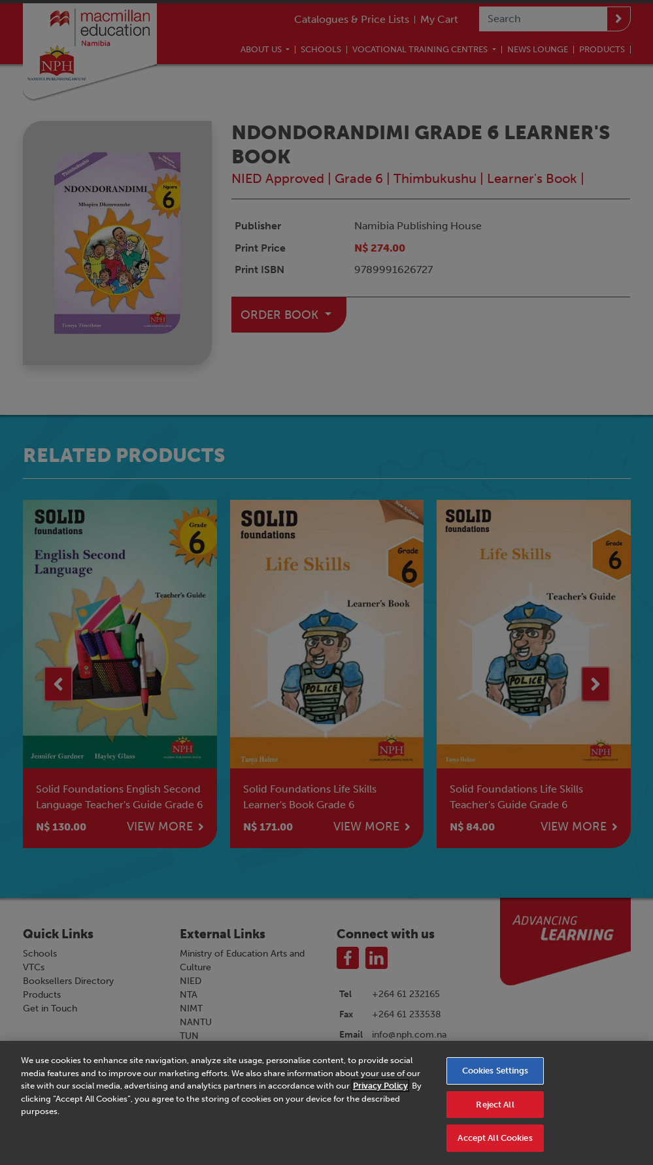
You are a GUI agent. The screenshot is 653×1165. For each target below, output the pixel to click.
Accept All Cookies (495, 1138)
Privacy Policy (380, 1086)
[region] (326, 1103)
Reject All (495, 1104)
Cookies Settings (495, 1070)
